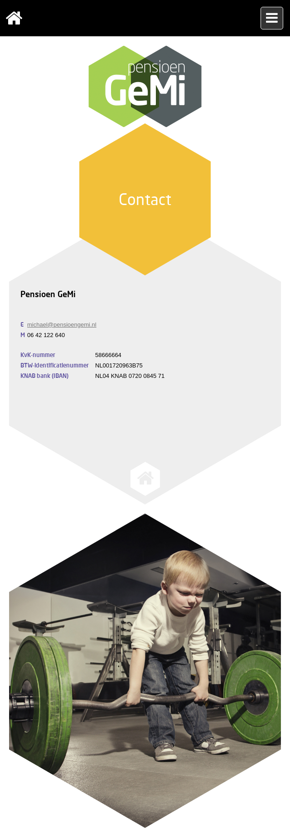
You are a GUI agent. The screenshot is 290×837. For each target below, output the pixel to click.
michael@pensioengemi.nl (62, 324)
